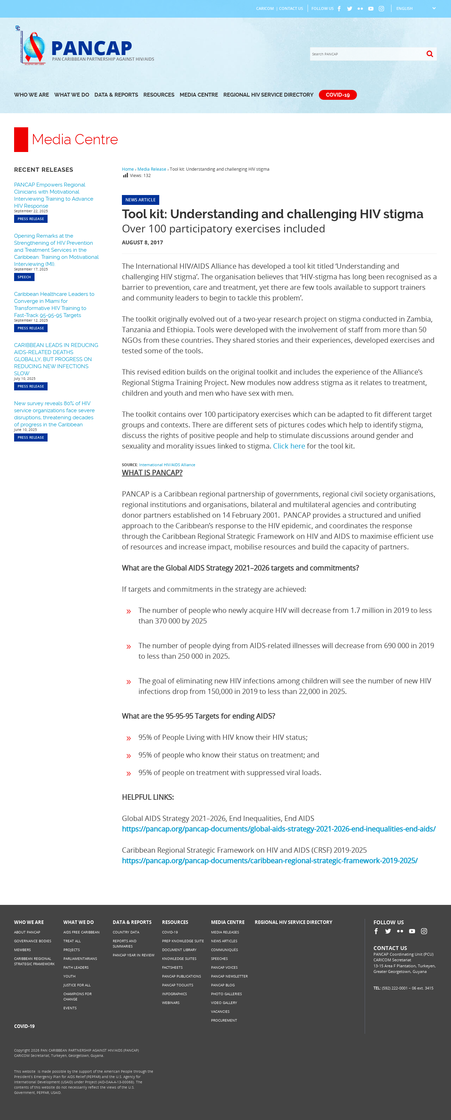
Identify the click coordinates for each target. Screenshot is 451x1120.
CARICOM (265, 8)
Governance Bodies (32, 940)
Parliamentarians (80, 958)
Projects (71, 949)
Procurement (224, 1020)
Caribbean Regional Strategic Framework (34, 961)
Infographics (174, 993)
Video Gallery (224, 1002)
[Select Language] (416, 8)
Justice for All (77, 984)
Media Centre (199, 95)
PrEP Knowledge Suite (183, 940)
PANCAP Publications (181, 976)
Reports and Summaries (124, 943)
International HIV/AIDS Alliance (167, 464)
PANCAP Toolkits (177, 984)
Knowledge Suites (179, 958)
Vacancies (220, 1011)
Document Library (179, 949)
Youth (69, 976)
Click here (289, 446)
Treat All (72, 940)
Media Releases (225, 932)
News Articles (224, 940)
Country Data (126, 932)
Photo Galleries (226, 993)
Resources (158, 95)
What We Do (71, 95)
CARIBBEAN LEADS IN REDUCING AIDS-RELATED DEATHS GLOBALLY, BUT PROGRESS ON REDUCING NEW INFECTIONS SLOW (56, 359)
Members (22, 949)
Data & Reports (116, 95)
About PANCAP (27, 932)
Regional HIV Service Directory (268, 95)
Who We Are (31, 95)
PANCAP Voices (224, 967)
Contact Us (291, 8)
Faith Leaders (75, 967)
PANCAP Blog (223, 984)
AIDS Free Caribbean (81, 932)
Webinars (170, 1002)
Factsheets (172, 967)
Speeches (219, 958)
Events (69, 1007)
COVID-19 (338, 95)
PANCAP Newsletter (229, 976)
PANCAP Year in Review (133, 954)
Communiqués (224, 949)
